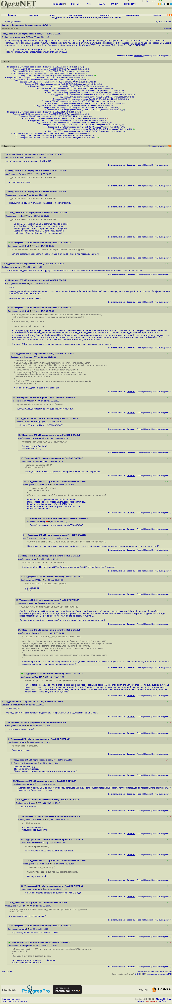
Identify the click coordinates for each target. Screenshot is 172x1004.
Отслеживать (166, 28)
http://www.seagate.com (38, 509)
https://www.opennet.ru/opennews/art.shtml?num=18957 (69, 45)
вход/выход (132, 15)
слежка (157, 15)
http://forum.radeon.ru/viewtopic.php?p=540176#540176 (53, 506)
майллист (105, 15)
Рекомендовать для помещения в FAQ (158, 974)
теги (133, 4)
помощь (33, 15)
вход (144, 1)
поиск (52, 15)
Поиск (127, 4)
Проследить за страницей (14, 1001)
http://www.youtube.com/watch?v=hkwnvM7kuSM (35, 932)
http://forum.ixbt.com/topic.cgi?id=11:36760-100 (49, 504)
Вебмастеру (165, 1001)
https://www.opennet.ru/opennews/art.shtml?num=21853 (41, 52)
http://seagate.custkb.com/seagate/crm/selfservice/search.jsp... (56, 502)
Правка (147, 56)
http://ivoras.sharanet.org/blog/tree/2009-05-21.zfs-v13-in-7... (47, 40)
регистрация (152, 1)
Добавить (140, 1001)
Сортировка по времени (157, 146)
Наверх (147, 165)
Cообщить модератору (161, 56)
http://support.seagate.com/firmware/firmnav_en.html (52, 499)
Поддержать (152, 1001)
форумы (12, 15)
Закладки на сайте (11, 999)
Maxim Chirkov (163, 999)
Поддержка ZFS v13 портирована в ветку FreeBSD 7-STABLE (33, 67)
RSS (169, 146)
